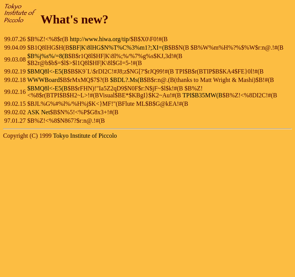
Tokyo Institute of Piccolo (85, 135)
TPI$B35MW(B (202, 95)
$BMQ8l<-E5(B (47, 71)
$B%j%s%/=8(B (47, 56)
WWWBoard (43, 80)
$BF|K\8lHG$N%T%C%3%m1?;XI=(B (118, 47)
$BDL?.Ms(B (127, 80)
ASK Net (38, 112)
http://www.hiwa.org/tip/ (100, 39)
